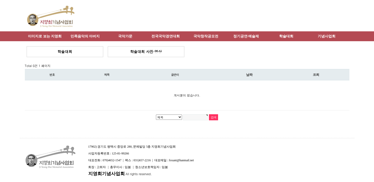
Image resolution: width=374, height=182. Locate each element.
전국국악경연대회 (165, 36)
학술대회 (286, 36)
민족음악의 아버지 (85, 36)
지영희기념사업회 (106, 173)
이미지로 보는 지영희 (45, 36)
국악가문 (125, 36)
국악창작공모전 (205, 36)
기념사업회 (326, 36)
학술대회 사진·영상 (146, 51)
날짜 (249, 74)
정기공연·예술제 (246, 36)
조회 (316, 74)
